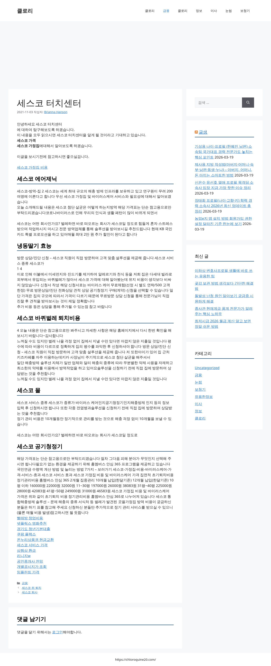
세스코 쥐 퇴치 (31, 588)
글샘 (203, 132)
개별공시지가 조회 (32, 566)
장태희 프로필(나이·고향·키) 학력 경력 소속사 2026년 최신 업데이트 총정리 (223, 206)
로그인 (57, 632)
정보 (199, 10)
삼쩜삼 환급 (26, 550)
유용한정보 (204, 396)
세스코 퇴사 (29, 592)
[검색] (248, 102)
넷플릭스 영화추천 (32, 523)
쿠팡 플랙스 (26, 534)
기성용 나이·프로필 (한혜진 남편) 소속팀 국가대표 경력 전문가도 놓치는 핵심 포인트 (224, 152)
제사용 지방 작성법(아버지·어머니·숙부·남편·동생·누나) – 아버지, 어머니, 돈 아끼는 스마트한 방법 (224, 170)
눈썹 (228, 10)
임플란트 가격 (28, 572)
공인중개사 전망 (30, 561)
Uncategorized (207, 367)
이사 (214, 10)
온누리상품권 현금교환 (35, 539)
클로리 (25, 10)
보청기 (245, 10)
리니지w (23, 555)
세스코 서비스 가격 (32, 544)
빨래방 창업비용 (30, 518)
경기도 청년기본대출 (33, 528)
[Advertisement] (135, 53)
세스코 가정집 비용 (32, 167)
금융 (166, 10)
